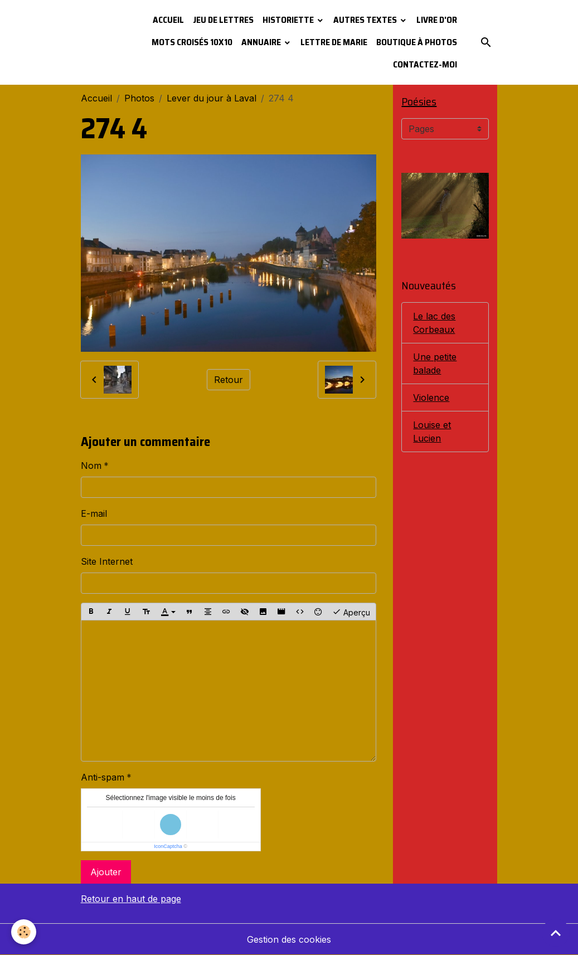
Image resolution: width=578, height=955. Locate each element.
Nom (91, 465)
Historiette (289, 20)
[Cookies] (23, 931)
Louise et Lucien (432, 431)
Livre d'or (436, 20)
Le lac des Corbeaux (434, 323)
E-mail (94, 513)
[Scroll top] (556, 933)
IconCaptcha (168, 846)
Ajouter (106, 872)
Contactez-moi (425, 64)
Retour (228, 379)
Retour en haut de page (131, 898)
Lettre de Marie (333, 42)
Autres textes (366, 20)
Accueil (168, 20)
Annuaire (262, 42)
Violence (431, 397)
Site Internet (107, 561)
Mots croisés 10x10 (192, 42)
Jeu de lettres (223, 20)
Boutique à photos (416, 42)
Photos (139, 98)
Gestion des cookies (289, 939)
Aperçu (351, 611)
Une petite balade (434, 363)
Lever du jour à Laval (211, 98)
